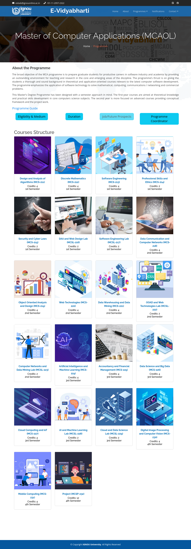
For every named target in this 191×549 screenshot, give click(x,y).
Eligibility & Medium (32, 116)
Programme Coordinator (159, 118)
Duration (74, 116)
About (126, 11)
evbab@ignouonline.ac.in (28, 3)
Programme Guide (25, 108)
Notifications (158, 11)
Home (115, 11)
